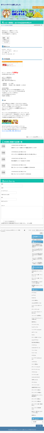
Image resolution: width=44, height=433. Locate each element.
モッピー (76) (34, 354)
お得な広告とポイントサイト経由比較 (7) (37, 398)
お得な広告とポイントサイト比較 (37, 274)
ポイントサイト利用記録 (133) (36, 410)
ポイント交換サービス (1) (36, 339)
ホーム (34, 7)
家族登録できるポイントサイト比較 (37, 288)
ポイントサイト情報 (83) (36, 403)
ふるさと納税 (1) (35, 302)
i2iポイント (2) (34, 334)
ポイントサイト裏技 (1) (36, 401)
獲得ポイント (6, 39)
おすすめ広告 (6, 41)
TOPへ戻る (39, 428)
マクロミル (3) (34, 374)
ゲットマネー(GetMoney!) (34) (37, 361)
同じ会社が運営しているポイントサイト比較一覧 (37, 284)
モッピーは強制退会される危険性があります (37, 247)
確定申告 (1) (34, 324)
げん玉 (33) (34, 357)
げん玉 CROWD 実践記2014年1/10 (36, 232)
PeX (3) (33, 336)
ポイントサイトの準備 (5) (36, 394)
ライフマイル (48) (35, 376)
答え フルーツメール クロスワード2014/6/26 (21, 174)
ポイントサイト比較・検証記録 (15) (37, 407)
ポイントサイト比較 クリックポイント (37, 281)
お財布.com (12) (35, 381)
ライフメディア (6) (35, 326)
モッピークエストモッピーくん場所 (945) (37, 321)
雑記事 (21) (34, 417)
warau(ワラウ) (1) (35, 342)
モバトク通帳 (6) (35, 366)
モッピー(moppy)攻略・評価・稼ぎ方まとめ (11, 130)
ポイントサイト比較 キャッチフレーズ (37, 277)
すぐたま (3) (34, 294)
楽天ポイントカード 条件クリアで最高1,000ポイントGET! (24, 147)
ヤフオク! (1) (34, 347)
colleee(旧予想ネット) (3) (36, 305)
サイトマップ (40, 7)
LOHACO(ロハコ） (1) (36, 349)
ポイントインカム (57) (36, 368)
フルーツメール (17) (35, 386)
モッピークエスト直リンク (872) (37, 308)
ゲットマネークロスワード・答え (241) (37, 314)
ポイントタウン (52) (35, 311)
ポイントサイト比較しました (11, 5)
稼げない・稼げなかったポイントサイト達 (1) (37, 414)
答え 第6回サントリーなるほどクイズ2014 (20, 160)
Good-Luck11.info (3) (36, 379)
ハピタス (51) (34, 363)
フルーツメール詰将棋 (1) (36, 317)
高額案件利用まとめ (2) (36, 389)
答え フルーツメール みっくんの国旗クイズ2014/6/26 (23, 167)
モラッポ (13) (34, 384)
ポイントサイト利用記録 (8, 18)
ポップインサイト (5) (36, 371)
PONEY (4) (34, 299)
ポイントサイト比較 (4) (36, 392)
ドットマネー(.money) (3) (36, 331)
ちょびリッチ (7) (35, 329)
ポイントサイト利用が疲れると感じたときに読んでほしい (24, 154)
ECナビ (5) (34, 297)
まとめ (7, 42)
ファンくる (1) (34, 352)
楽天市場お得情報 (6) (36, 344)
